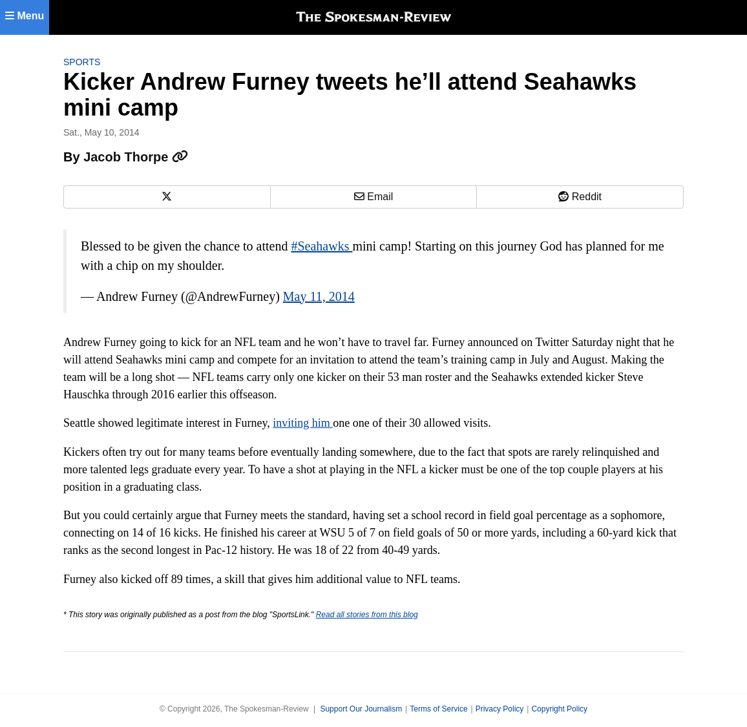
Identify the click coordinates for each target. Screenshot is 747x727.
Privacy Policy (500, 708)
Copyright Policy (559, 708)
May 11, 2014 (319, 296)
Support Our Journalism (361, 708)
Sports (81, 62)
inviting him (303, 422)
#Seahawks (321, 246)
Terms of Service (438, 708)
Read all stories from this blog (367, 614)
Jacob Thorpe (135, 157)
